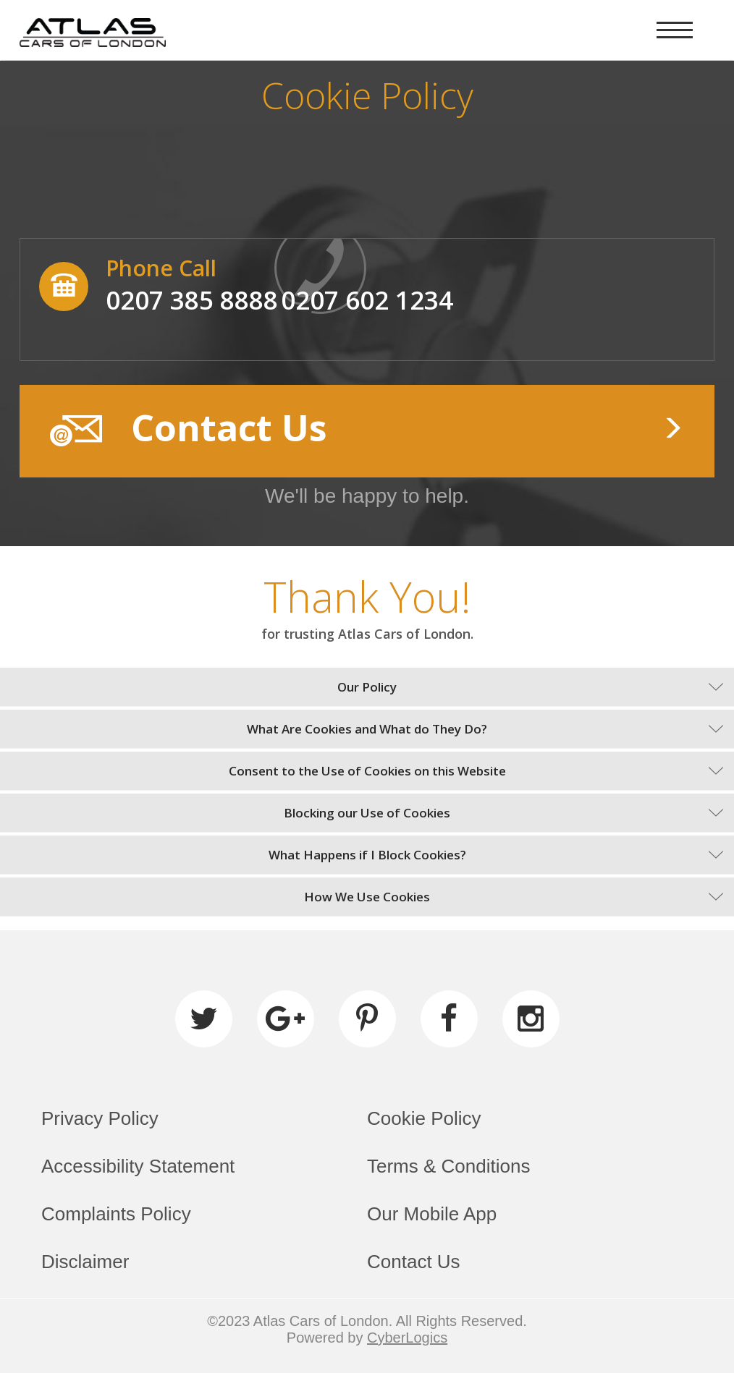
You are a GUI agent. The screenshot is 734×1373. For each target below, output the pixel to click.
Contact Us (413, 1261)
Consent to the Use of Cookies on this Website (367, 770)
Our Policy (367, 687)
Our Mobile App (432, 1214)
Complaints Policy (116, 1214)
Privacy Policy (100, 1118)
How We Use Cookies (367, 896)
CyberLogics (407, 1338)
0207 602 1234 (367, 300)
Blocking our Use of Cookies (367, 812)
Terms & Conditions (448, 1166)
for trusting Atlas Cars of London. (367, 633)
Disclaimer (85, 1261)
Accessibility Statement (138, 1166)
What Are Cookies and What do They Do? (367, 728)
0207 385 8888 (192, 300)
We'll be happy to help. (367, 496)
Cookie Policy (424, 1118)
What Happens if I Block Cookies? (367, 854)
